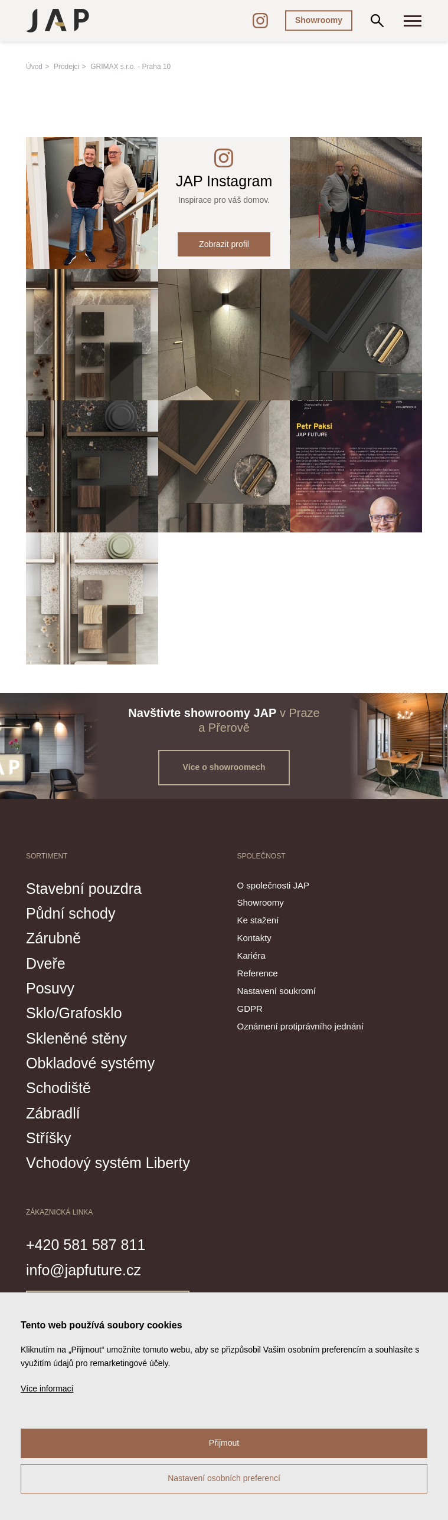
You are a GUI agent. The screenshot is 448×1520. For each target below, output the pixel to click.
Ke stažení (258, 920)
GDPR (250, 1009)
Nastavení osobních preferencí (224, 1478)
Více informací (47, 1388)
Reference (257, 973)
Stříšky (48, 1138)
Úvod (34, 66)
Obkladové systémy (90, 1063)
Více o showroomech (224, 767)
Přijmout (224, 1442)
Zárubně (53, 938)
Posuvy (50, 988)
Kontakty (254, 938)
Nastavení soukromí (276, 991)
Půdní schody (71, 913)
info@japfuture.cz (83, 1270)
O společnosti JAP (273, 885)
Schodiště (58, 1088)
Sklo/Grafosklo (74, 1013)
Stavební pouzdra (84, 888)
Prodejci (66, 66)
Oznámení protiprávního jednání (300, 1026)
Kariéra (251, 955)
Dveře (46, 963)
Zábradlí (53, 1113)
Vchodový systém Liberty (108, 1162)
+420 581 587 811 (85, 1244)
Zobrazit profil (224, 244)
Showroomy (318, 20)
